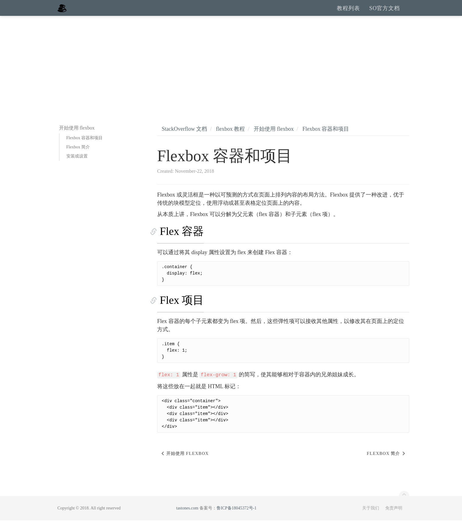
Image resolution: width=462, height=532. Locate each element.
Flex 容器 (179, 243)
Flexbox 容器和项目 (84, 149)
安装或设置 (77, 167)
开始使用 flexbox (274, 140)
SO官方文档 (384, 14)
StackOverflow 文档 (184, 140)
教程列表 (348, 14)
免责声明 (393, 519)
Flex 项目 (179, 312)
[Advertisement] (231, 73)
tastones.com (187, 519)
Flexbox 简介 (78, 158)
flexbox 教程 (230, 140)
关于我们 (370, 519)
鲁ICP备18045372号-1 (236, 519)
